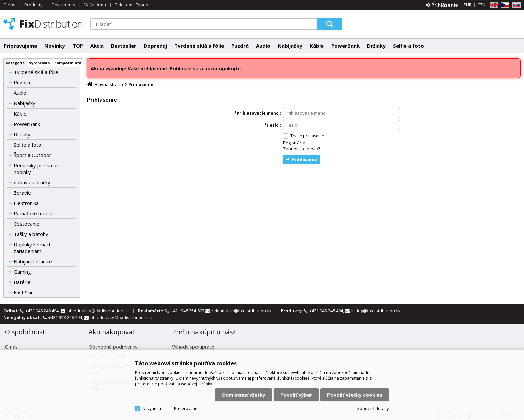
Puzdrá (240, 45)
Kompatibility (67, 62)
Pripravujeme (20, 45)
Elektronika (26, 203)
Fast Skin (24, 292)
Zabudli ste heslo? (301, 149)
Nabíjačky (290, 45)
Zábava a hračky (32, 182)
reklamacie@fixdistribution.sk (242, 311)
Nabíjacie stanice (33, 261)
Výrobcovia (39, 62)
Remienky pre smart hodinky (37, 168)
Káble (317, 45)
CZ (504, 5)
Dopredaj (155, 45)
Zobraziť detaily (373, 408)
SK (515, 5)
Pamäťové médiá (33, 213)
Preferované (186, 408)
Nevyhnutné (153, 408)
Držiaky (376, 45)
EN (493, 5)
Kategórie (15, 62)
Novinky (54, 45)
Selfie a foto (408, 45)
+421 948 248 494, (43, 311)
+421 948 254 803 (188, 311)
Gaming (22, 271)
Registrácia (294, 143)
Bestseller (123, 45)
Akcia (97, 45)
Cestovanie (26, 223)
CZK (481, 5)
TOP (78, 45)
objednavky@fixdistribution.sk (98, 311)
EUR (467, 5)
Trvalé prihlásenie (307, 136)
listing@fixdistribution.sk (376, 311)
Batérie (22, 282)
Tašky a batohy (31, 234)
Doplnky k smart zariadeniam (32, 247)
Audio (263, 45)
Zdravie (22, 192)
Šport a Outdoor (32, 155)
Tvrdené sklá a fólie (199, 45)
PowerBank (345, 45)
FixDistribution (43, 23)
